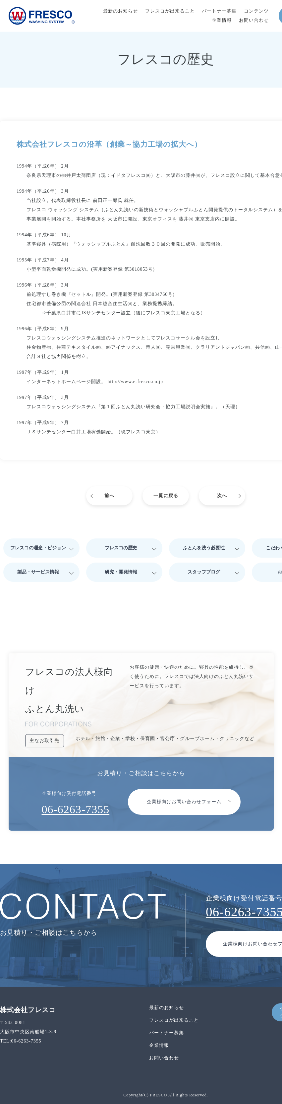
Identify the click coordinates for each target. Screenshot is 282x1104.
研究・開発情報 (121, 572)
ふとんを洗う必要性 (204, 547)
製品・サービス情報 (38, 572)
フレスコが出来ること (170, 11)
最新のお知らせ (120, 11)
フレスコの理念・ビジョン (38, 547)
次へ (222, 495)
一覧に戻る (165, 495)
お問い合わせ (254, 20)
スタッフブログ (204, 572)
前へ (109, 495)
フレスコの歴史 (121, 547)
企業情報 (222, 20)
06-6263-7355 (76, 809)
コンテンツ (256, 11)
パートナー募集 (219, 11)
